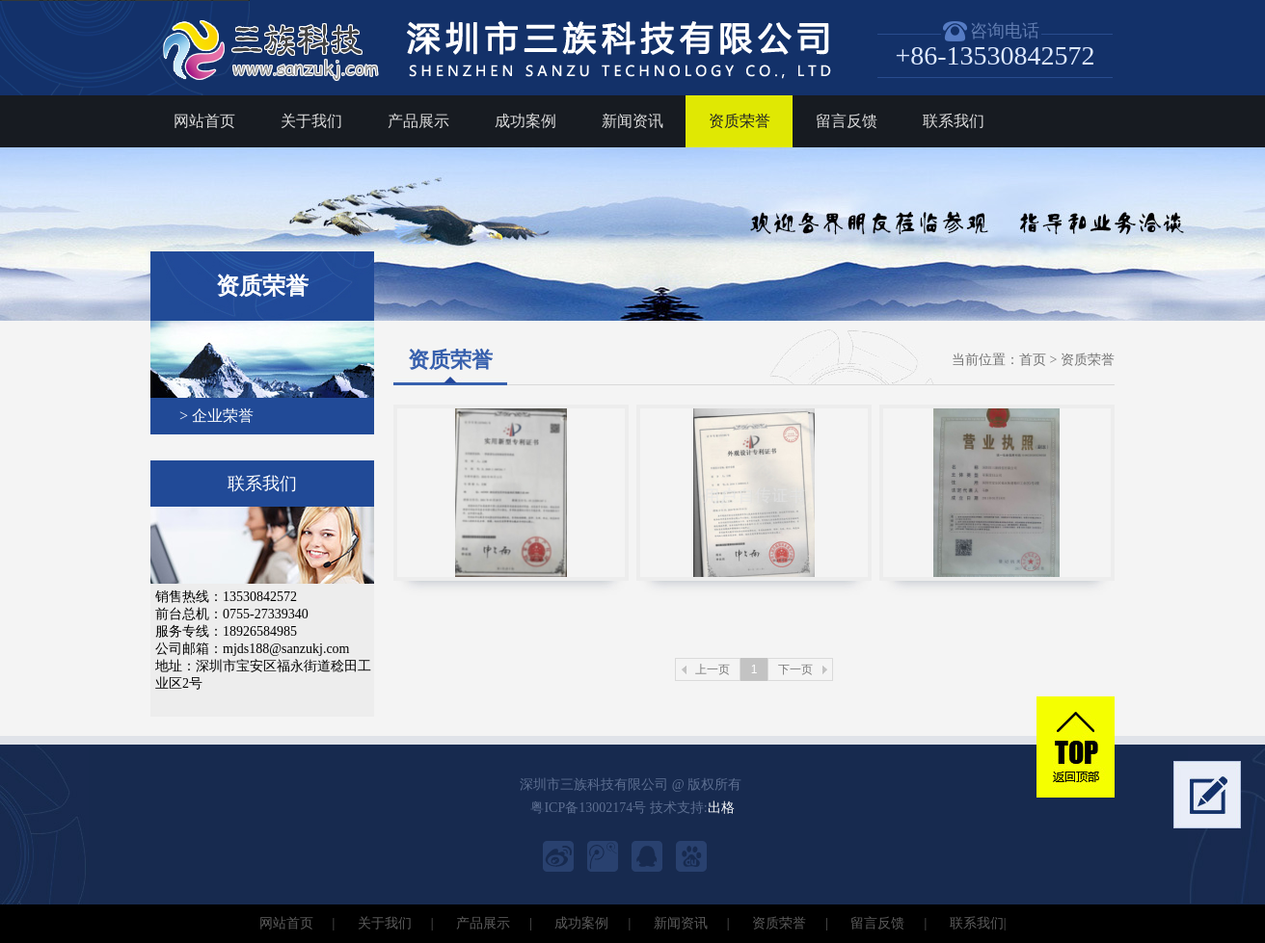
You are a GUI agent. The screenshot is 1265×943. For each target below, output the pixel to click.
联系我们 (953, 121)
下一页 (795, 669)
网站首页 (204, 121)
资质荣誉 (739, 121)
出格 (721, 807)
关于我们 (311, 121)
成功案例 (525, 121)
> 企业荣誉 (216, 415)
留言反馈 (846, 121)
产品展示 (418, 121)
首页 (1032, 360)
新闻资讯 (632, 121)
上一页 (712, 669)
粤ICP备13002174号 (588, 807)
